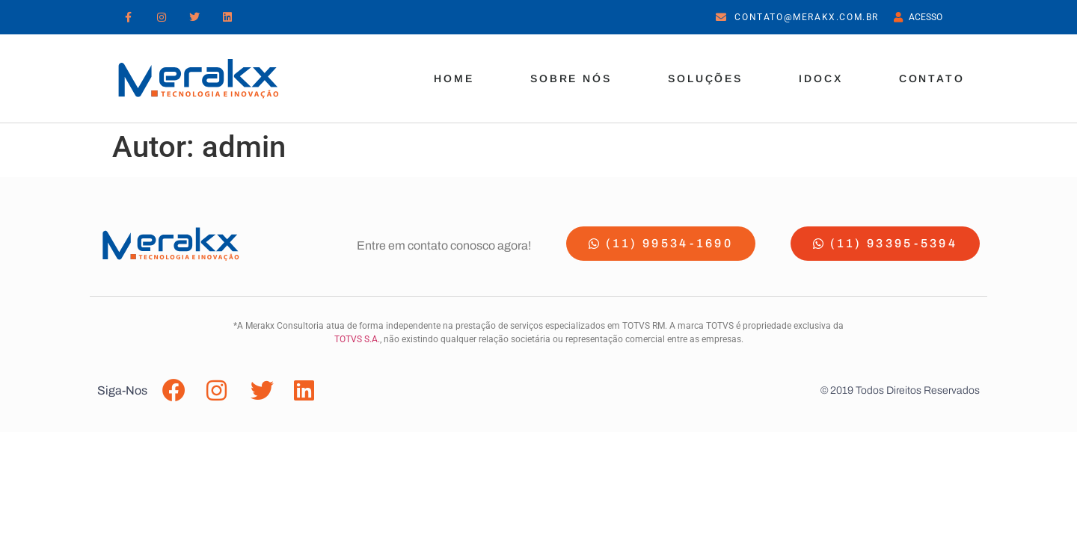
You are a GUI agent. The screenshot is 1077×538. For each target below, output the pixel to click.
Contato (932, 78)
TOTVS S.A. (357, 339)
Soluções (705, 78)
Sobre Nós (571, 78)
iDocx (821, 78)
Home (454, 78)
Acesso (922, 17)
